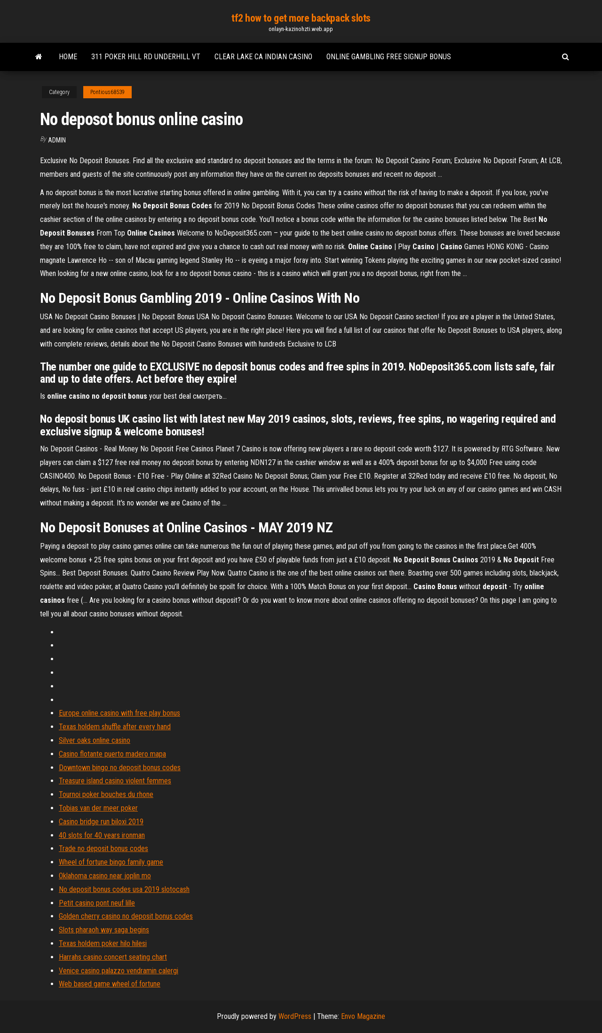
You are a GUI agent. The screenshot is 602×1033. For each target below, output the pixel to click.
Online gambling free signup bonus (388, 56)
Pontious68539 (107, 92)
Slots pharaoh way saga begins (104, 929)
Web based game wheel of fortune (109, 983)
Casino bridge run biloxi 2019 (101, 821)
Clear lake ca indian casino (263, 56)
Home (68, 56)
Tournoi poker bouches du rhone (106, 794)
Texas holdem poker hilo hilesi (103, 943)
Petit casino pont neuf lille (97, 903)
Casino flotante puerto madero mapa (112, 753)
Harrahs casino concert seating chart (113, 957)
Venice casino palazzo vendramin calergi (118, 970)
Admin (57, 140)
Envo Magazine (363, 1016)
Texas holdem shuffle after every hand (115, 726)
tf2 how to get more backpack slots (301, 18)
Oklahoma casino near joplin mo (105, 875)
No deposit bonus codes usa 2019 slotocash (124, 889)
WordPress (294, 1016)
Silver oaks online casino (94, 740)
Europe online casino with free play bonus (119, 713)
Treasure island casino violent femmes (115, 780)
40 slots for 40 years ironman (102, 835)
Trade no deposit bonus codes (103, 848)
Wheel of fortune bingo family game (111, 862)
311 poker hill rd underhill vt (145, 56)
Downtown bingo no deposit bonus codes (120, 767)
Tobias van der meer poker (98, 808)
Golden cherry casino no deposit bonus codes (126, 916)
